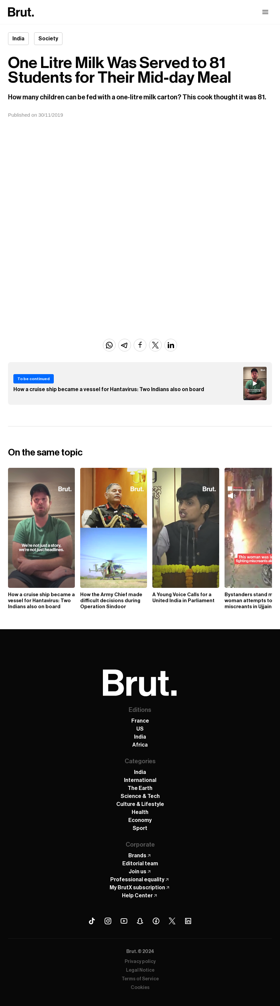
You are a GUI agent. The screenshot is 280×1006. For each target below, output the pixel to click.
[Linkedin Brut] (188, 921)
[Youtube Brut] (124, 921)
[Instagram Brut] (108, 921)
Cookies (140, 987)
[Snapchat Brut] (140, 921)
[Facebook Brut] (156, 921)
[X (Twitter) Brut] (172, 921)
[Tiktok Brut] (92, 921)
